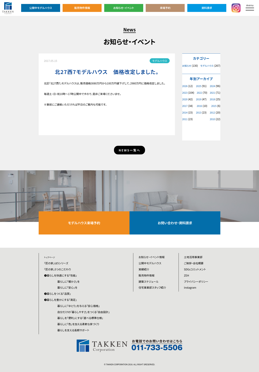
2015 (214, 106)
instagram (190, 287)
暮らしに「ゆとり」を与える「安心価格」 (78, 306)
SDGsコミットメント (195, 269)
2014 (184, 112)
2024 (212, 86)
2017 (184, 106)
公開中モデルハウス (40, 8)
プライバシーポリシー (196, 281)
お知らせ (186, 65)
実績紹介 (144, 269)
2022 (199, 92)
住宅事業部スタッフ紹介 (152, 287)
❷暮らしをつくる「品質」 (57, 294)
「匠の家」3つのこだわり (57, 269)
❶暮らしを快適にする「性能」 (60, 275)
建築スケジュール (148, 281)
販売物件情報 (82, 8)
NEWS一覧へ (129, 150)
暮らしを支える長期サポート (73, 330)
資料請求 (207, 8)
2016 (199, 106)
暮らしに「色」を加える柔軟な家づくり (78, 324)
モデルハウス (207, 65)
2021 (212, 92)
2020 (184, 99)
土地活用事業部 (193, 257)
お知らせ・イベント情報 (152, 257)
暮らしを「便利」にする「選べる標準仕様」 (80, 318)
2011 (184, 119)
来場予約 (165, 8)
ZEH (186, 275)
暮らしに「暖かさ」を (68, 281)
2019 (198, 99)
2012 (212, 112)
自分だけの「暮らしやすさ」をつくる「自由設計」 (83, 312)
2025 (198, 86)
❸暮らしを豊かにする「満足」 (60, 300)
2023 (184, 92)
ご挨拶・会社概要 (194, 263)
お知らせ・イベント (123, 8)
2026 (184, 86)
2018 (212, 99)
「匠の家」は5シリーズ (56, 263)
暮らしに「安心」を (67, 287)
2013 (198, 112)
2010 (212, 119)
